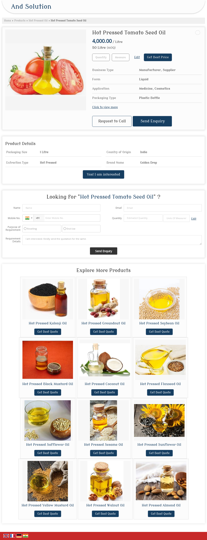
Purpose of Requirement (13, 228)
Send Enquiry (152, 121)
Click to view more (105, 107)
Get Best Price (158, 57)
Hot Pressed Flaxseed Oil (160, 384)
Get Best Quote (47, 331)
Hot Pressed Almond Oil (161, 505)
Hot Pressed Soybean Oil (159, 323)
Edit (137, 57)
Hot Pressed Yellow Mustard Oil (48, 505)
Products (19, 20)
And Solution (31, 6)
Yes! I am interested (103, 174)
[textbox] (120, 57)
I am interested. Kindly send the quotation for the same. (112, 240)
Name (17, 208)
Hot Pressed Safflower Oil (47, 445)
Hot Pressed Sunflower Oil (159, 445)
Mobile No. (14, 218)
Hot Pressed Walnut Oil (105, 505)
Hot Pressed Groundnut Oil (103, 323)
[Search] (193, 7)
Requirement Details (13, 240)
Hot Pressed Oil (38, 20)
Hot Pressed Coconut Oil (105, 384)
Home (7, 20)
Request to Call (112, 121)
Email (119, 208)
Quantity (117, 218)
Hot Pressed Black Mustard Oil (47, 384)
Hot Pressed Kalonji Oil (48, 323)
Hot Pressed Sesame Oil (103, 445)
